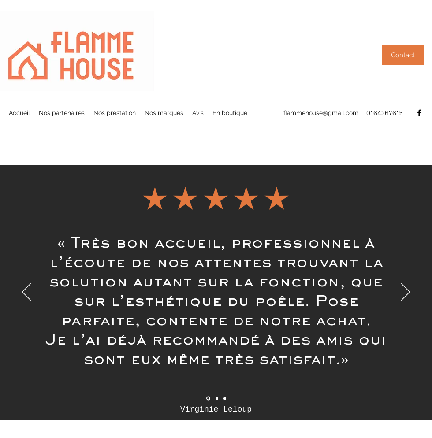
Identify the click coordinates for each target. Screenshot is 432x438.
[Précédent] (26, 292)
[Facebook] (419, 112)
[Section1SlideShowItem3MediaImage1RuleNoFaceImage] (224, 398)
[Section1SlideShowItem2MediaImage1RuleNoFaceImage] (217, 398)
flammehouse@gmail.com (320, 112)
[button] (403, 55)
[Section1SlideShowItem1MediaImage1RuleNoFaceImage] (208, 399)
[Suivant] (405, 292)
